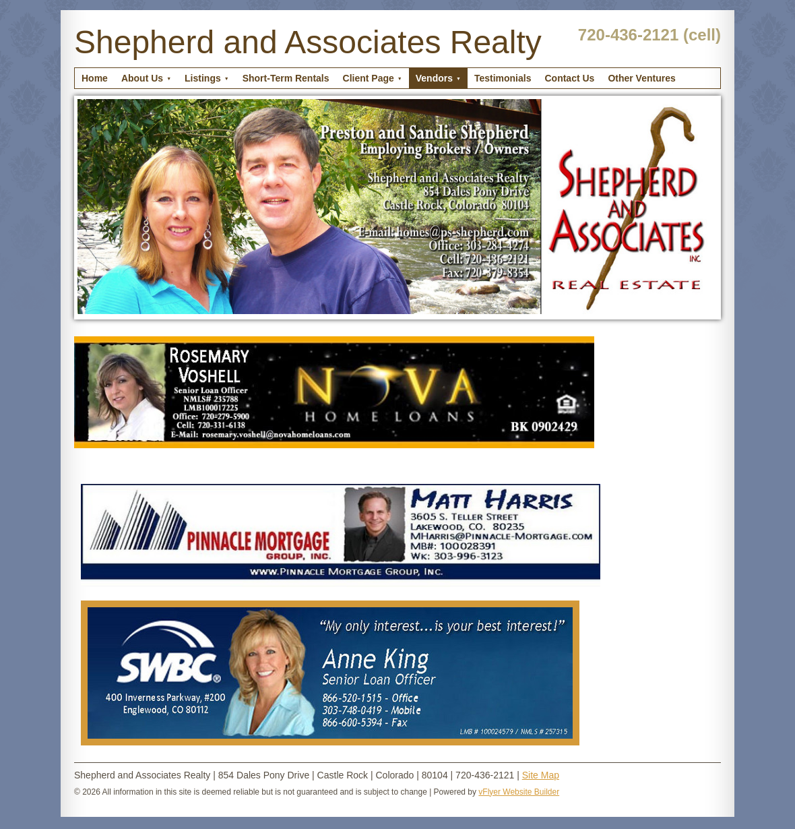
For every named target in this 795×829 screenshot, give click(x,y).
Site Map (540, 775)
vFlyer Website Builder (518, 792)
